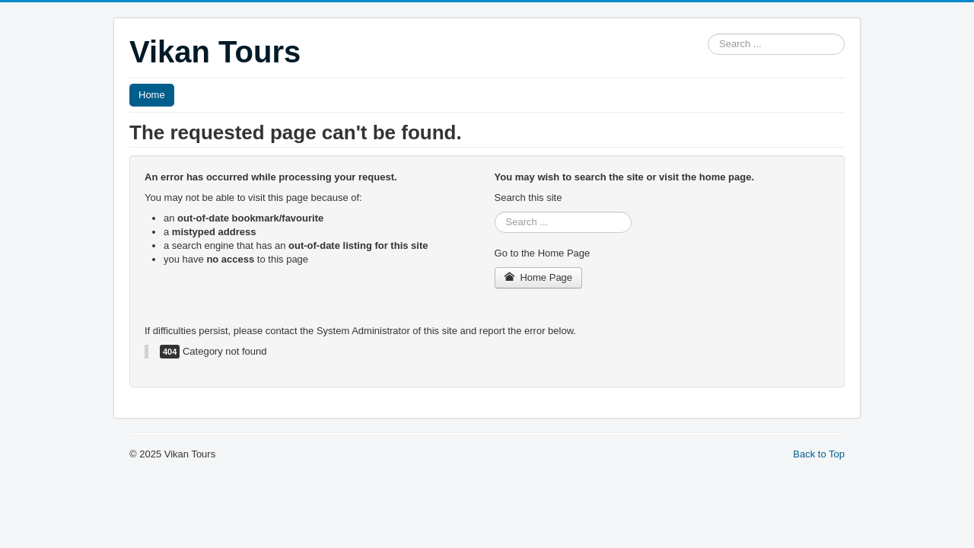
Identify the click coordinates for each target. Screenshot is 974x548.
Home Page (539, 277)
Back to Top (819, 454)
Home (151, 94)
